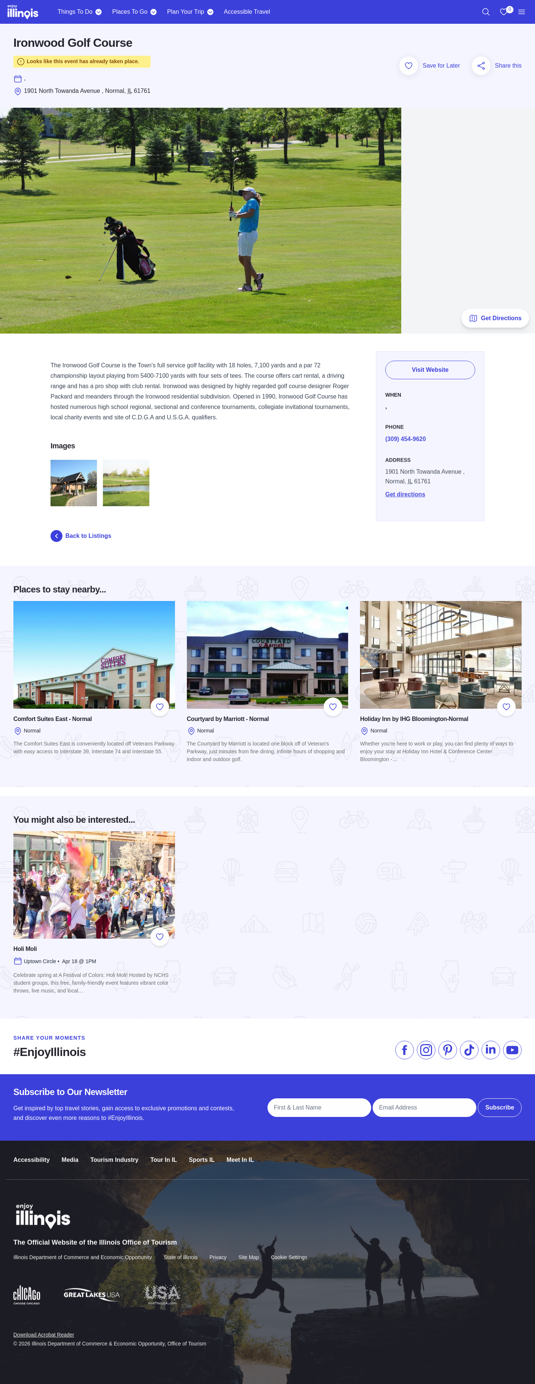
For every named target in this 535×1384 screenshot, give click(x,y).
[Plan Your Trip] (210, 11)
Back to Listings (81, 536)
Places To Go (129, 12)
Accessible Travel (247, 12)
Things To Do (75, 12)
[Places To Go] (153, 11)
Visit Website (430, 366)
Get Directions (495, 318)
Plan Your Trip (185, 12)
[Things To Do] (98, 11)
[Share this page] (481, 65)
